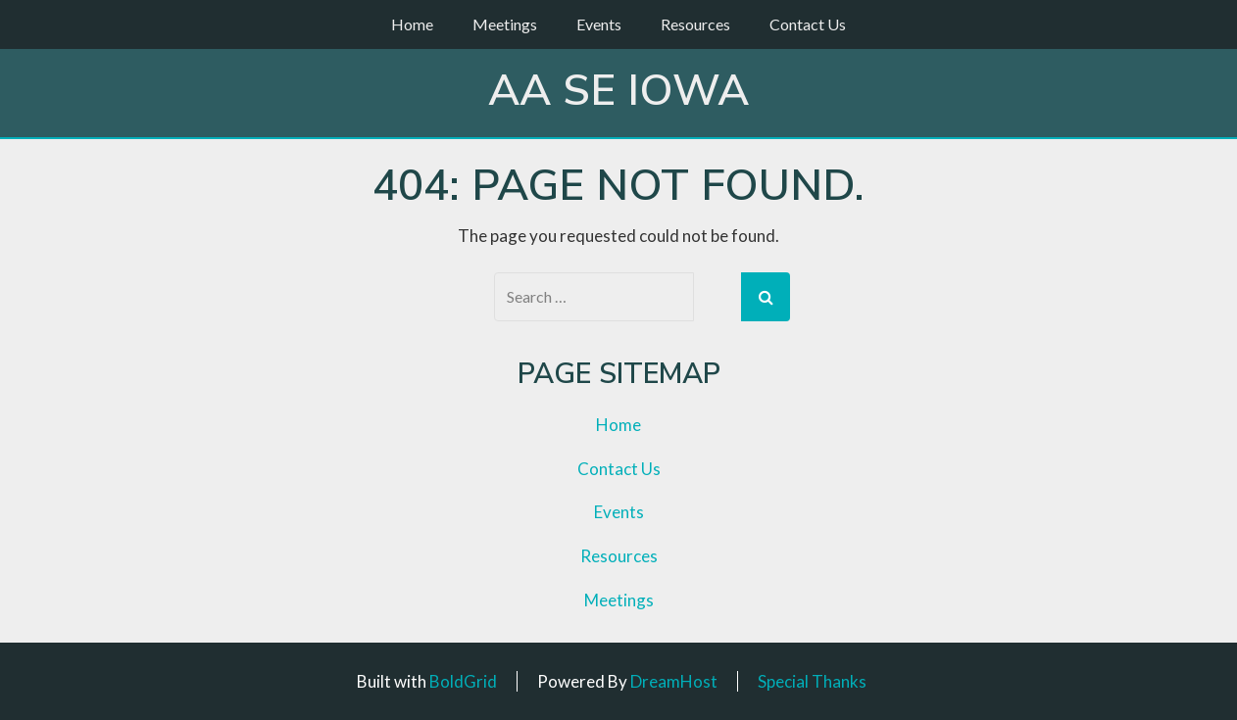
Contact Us (807, 24)
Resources (695, 24)
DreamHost (673, 681)
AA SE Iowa (618, 91)
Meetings (504, 24)
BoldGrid (463, 681)
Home (412, 24)
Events (598, 24)
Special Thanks (812, 681)
